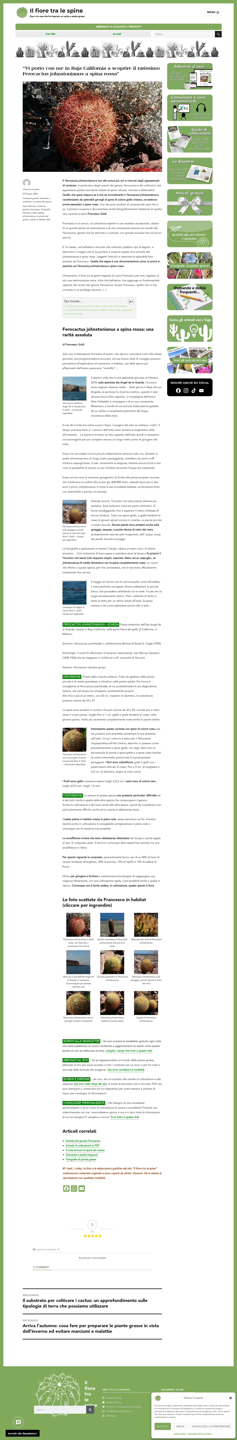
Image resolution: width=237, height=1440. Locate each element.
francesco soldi (30, 212)
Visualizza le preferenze (211, 1426)
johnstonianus (29, 216)
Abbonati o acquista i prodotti (118, 27)
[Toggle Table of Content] (129, 301)
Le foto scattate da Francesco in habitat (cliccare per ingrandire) (100, 310)
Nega (180, 1426)
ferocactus (35, 209)
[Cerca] (90, 1410)
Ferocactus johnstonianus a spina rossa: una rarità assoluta (97, 306)
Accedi (117, 34)
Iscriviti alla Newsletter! (22, 1434)
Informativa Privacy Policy (199, 1433)
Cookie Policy (180, 1433)
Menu (213, 12)
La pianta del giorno (42, 201)
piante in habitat (37, 219)
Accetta (163, 1426)
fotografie (45, 209)
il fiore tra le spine (31, 189)
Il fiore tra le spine (56, 10)
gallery (41, 212)
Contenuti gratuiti (31, 198)
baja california (29, 206)
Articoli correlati (75, 314)
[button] (230, 1398)
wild (48, 219)
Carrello (50, 34)
